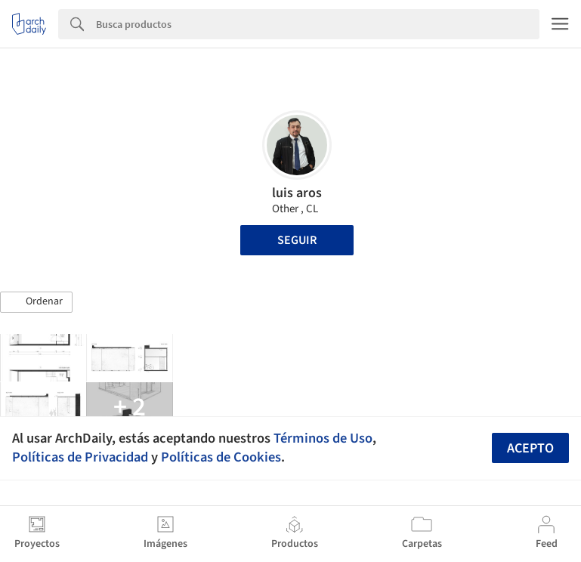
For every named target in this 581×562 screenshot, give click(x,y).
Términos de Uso (323, 438)
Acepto (530, 448)
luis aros (297, 193)
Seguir (297, 240)
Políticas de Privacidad (80, 457)
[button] (36, 302)
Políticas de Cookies (221, 457)
